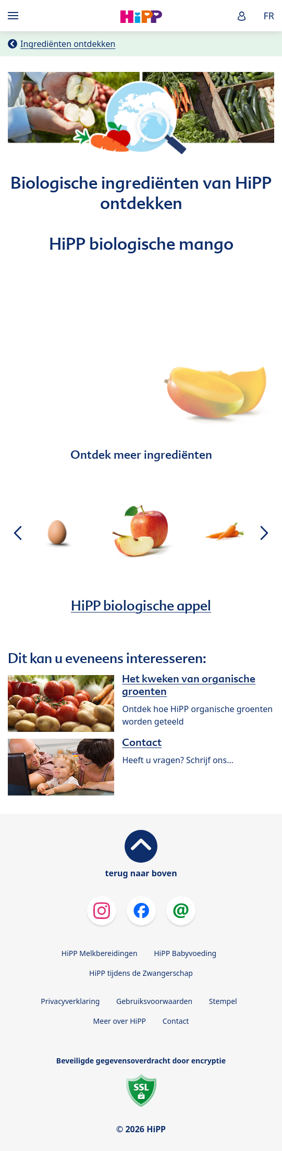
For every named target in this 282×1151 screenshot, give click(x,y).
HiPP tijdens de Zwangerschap (141, 973)
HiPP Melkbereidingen (100, 953)
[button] (242, 16)
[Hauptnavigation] (15, 15)
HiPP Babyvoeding (185, 953)
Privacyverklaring (70, 1001)
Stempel (223, 1001)
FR (268, 15)
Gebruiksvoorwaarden (154, 1001)
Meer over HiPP (119, 1021)
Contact (176, 1021)
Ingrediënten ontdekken (67, 44)
